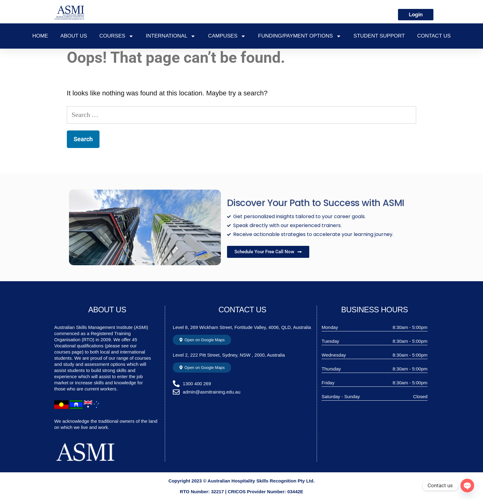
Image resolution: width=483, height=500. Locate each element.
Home (40, 36)
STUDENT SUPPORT (379, 36)
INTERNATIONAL (171, 36)
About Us (73, 36)
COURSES (116, 36)
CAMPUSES (227, 36)
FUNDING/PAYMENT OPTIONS (299, 36)
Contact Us (434, 36)
